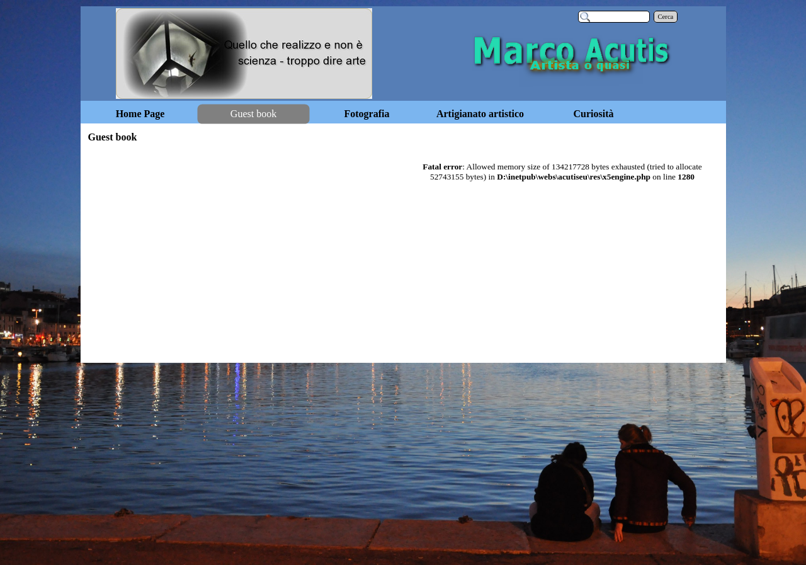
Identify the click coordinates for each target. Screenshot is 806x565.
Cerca (666, 16)
